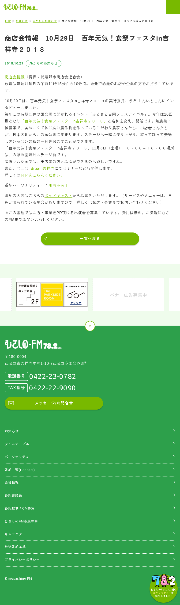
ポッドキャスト (58, 196)
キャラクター (15, 534)
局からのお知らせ (45, 21)
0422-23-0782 (52, 376)
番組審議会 (13, 495)
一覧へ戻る (90, 239)
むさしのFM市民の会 (21, 521)
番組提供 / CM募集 (20, 508)
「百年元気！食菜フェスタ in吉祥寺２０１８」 (64, 121)
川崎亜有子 (58, 185)
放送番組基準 (15, 547)
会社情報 (12, 482)
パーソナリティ (17, 457)
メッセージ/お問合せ (54, 403)
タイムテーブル (17, 444)
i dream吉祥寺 (42, 169)
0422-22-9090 (52, 387)
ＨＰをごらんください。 (42, 175)
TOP (8, 21)
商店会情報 (15, 77)
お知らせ (22, 21)
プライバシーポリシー (22, 560)
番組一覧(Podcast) (20, 470)
